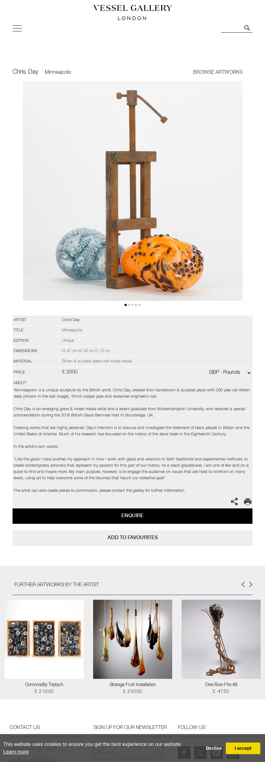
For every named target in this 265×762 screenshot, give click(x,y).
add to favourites (133, 537)
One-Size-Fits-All (221, 685)
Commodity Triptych (44, 685)
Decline (214, 748)
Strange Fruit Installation (133, 685)
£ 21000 (44, 692)
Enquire (132, 515)
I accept (243, 748)
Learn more (16, 751)
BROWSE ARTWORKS (217, 72)
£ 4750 (221, 692)
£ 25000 (133, 692)
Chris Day (25, 72)
